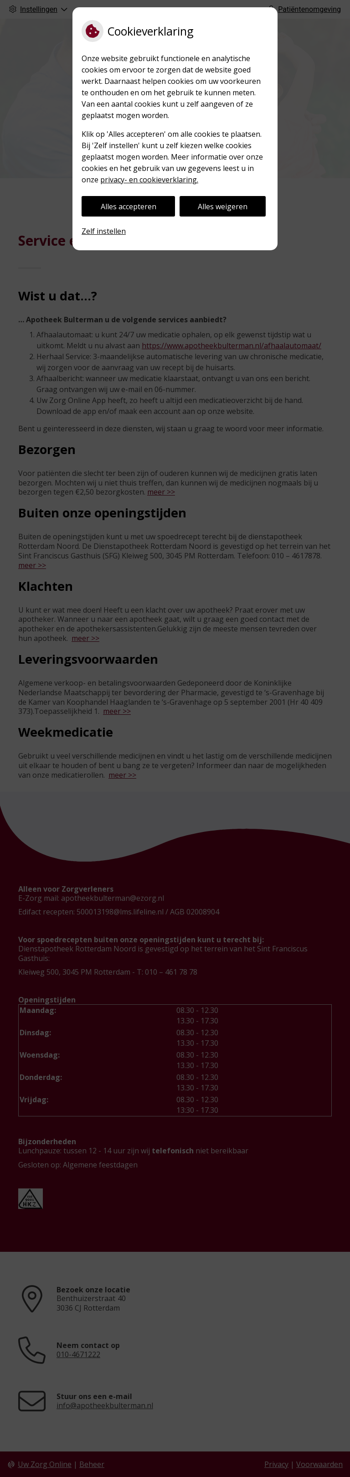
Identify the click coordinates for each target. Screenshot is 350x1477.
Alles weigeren (222, 206)
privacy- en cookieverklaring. (149, 180)
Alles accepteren (128, 206)
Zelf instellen (104, 231)
